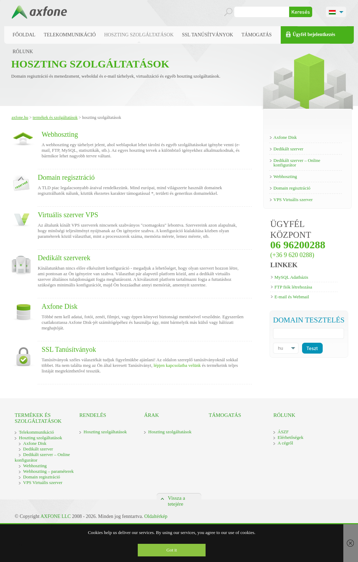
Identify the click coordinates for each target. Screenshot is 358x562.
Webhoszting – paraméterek (48, 471)
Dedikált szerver (288, 148)
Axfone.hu (20, 117)
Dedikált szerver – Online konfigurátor (296, 163)
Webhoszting (60, 134)
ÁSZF (283, 431)
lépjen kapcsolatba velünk (177, 365)
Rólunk (23, 51)
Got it (171, 550)
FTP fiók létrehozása (293, 287)
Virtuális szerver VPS (68, 215)
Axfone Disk (60, 306)
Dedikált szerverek (64, 258)
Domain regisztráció (66, 177)
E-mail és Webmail (291, 296)
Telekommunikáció (70, 34)
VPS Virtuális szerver (293, 199)
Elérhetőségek (290, 437)
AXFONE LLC (56, 516)
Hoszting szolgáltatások (139, 34)
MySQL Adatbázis (291, 277)
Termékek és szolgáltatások (55, 117)
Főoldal (24, 34)
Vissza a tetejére (176, 497)
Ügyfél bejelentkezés (314, 34)
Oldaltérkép (155, 516)
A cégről (285, 443)
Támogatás (257, 34)
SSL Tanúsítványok (207, 34)
